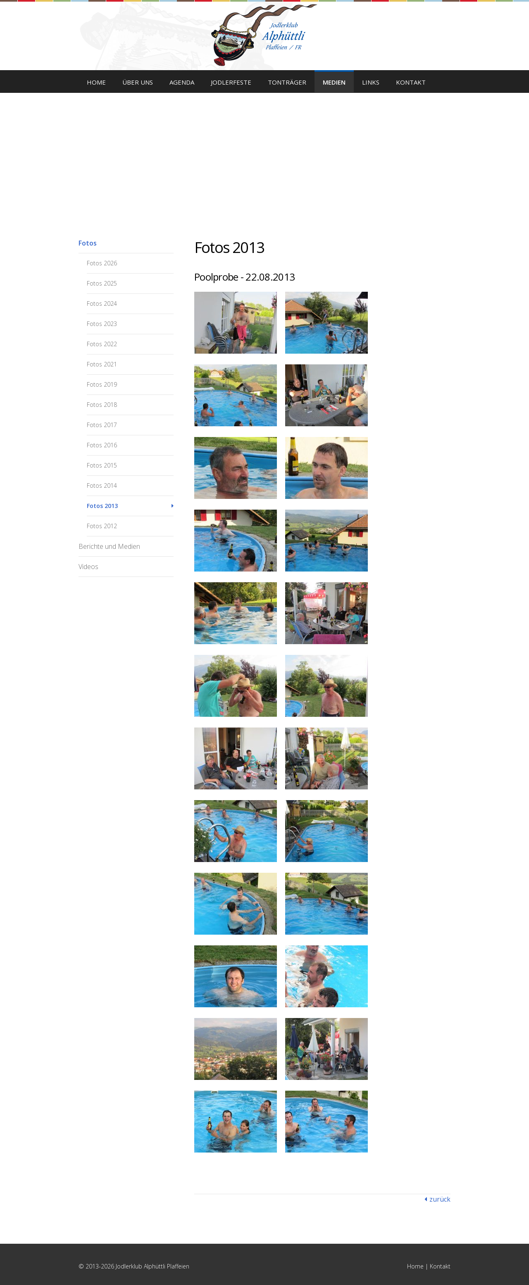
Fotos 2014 (102, 485)
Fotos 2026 (102, 263)
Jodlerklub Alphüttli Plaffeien (264, 35)
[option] (264, 148)
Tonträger (287, 82)
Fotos (88, 243)
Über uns (137, 82)
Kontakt (411, 82)
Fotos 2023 (102, 324)
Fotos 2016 (102, 445)
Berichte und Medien (109, 546)
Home (96, 82)
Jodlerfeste (231, 82)
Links (370, 82)
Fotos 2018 (102, 405)
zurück (439, 1199)
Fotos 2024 (102, 303)
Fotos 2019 (102, 384)
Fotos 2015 (102, 465)
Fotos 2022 (102, 344)
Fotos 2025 (102, 283)
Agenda (181, 82)
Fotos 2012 (102, 526)
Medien (334, 82)
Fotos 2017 (102, 425)
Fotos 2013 (102, 506)
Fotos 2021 (102, 364)
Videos (88, 566)
